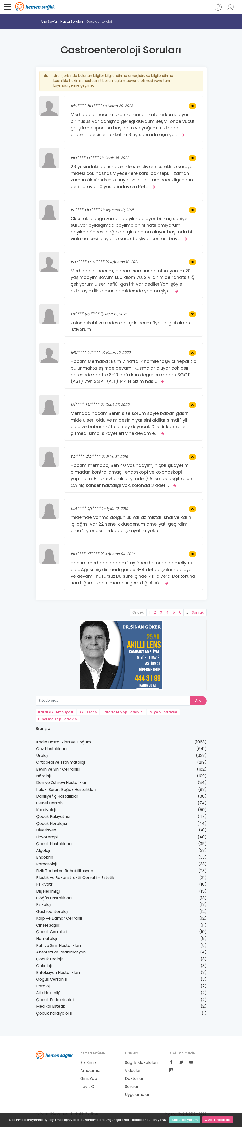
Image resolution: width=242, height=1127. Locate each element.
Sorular (132, 1086)
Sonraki (198, 612)
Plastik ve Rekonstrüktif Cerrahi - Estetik (75, 877)
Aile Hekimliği (48, 993)
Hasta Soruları (71, 21)
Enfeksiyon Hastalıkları (58, 972)
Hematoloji (46, 938)
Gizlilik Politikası (218, 1119)
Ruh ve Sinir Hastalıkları (58, 945)
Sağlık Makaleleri (141, 1062)
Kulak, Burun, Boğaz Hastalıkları (66, 789)
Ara (198, 700)
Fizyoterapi (47, 837)
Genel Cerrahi (49, 803)
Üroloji (42, 755)
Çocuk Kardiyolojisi (54, 1013)
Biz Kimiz (88, 1062)
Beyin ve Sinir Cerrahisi (58, 769)
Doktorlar (134, 1078)
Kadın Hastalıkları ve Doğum (63, 742)
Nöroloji (43, 776)
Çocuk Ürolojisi (50, 959)
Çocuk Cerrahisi (51, 932)
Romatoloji (46, 864)
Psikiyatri (44, 884)
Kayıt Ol (87, 1086)
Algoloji (43, 850)
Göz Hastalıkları (51, 748)
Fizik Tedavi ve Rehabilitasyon (64, 871)
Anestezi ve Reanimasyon (61, 952)
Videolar (133, 1070)
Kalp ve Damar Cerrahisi (59, 918)
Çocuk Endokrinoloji (55, 999)
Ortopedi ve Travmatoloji (60, 762)
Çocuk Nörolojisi (51, 823)
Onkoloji (44, 966)
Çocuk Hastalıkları (54, 844)
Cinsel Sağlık (48, 925)
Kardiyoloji (46, 810)
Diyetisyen (46, 830)
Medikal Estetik (50, 1006)
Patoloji (43, 986)
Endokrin (44, 857)
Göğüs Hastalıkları (54, 898)
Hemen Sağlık (35, 6)
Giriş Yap (88, 1078)
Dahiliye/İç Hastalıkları (57, 796)
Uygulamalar (137, 1094)
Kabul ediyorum (185, 1119)
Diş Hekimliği (48, 891)
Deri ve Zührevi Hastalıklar (61, 782)
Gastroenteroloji (52, 911)
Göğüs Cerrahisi (51, 979)
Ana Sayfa (49, 21)
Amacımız (90, 1070)
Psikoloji (43, 904)
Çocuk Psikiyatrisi (53, 816)
